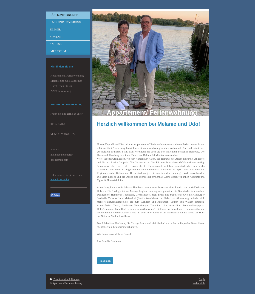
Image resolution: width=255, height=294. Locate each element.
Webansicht (199, 283)
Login (202, 279)
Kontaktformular (59, 179)
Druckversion (59, 279)
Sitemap (75, 279)
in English (105, 260)
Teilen (55, 195)
